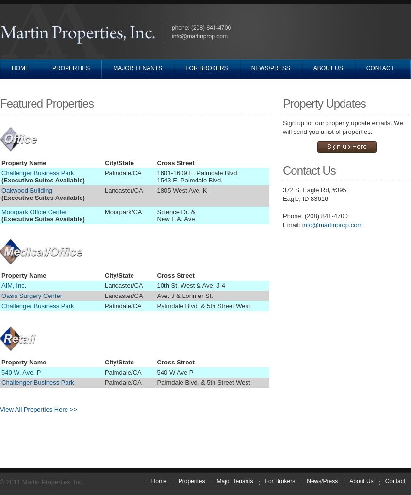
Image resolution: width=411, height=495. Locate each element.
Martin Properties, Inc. (80, 34)
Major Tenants (137, 68)
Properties (71, 68)
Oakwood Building (26, 190)
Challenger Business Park (37, 173)
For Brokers (206, 68)
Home (20, 68)
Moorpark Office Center (34, 211)
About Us (328, 68)
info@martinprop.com (332, 225)
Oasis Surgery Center (31, 295)
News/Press (270, 68)
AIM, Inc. (13, 285)
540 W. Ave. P (21, 372)
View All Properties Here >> (38, 409)
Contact (380, 68)
